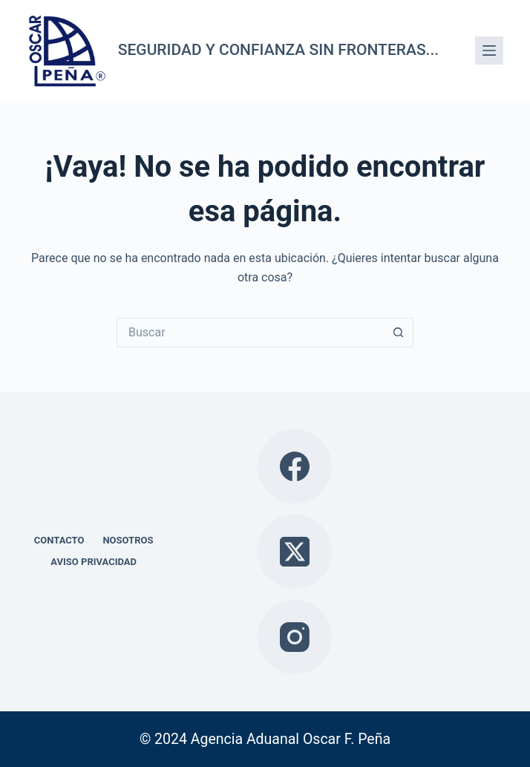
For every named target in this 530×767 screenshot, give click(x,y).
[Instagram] (295, 637)
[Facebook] (295, 466)
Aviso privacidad (93, 561)
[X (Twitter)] (295, 552)
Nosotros (127, 540)
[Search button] (398, 332)
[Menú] (489, 50)
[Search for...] (250, 332)
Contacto (59, 540)
